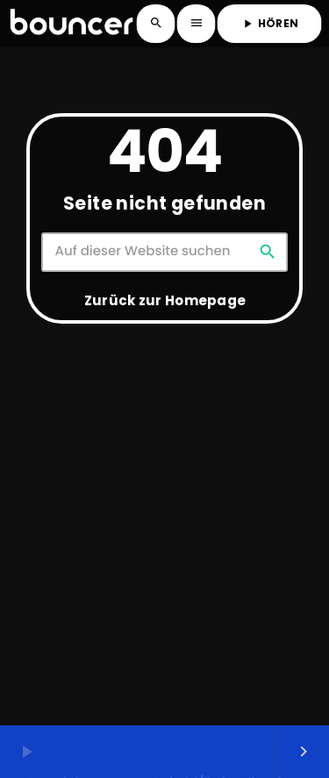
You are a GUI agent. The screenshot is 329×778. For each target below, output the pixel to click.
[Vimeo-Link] (71, 24)
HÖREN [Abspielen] (269, 23)
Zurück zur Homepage (165, 300)
